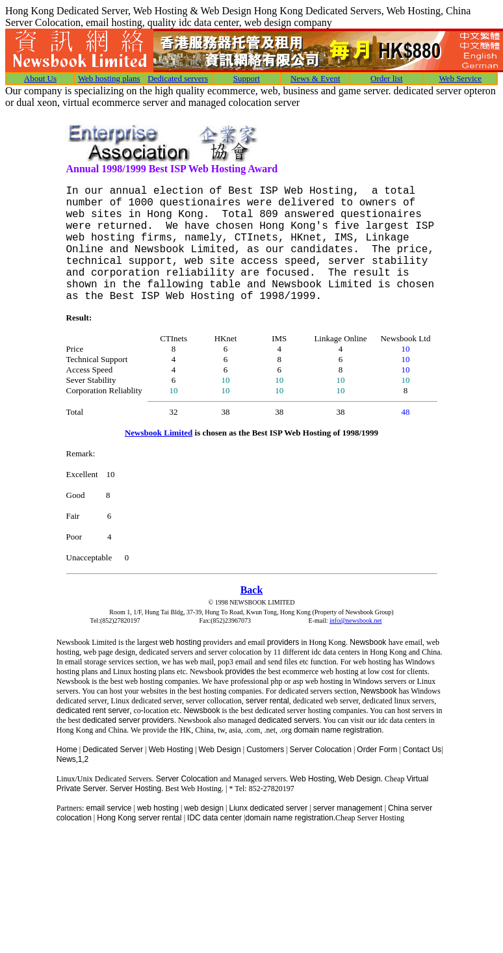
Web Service (460, 78)
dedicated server (111, 720)
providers (283, 642)
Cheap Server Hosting (369, 817)
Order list (386, 78)
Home (67, 749)
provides (239, 671)
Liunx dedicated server (268, 808)
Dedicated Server (114, 749)
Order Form (377, 749)
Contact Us (422, 749)
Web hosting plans (109, 78)
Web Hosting (171, 749)
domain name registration (289, 817)
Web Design (220, 749)
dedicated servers (289, 720)
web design (204, 808)
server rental (266, 700)
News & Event (315, 78)
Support (246, 78)
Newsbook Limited (158, 432)
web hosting (180, 642)
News (66, 759)
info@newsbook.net (355, 620)
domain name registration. (339, 730)
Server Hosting (135, 788)
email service (108, 808)
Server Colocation (321, 749)
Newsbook (368, 642)
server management (349, 808)
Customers (265, 749)
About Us (40, 78)
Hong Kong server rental (140, 817)
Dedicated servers (178, 78)
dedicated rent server (93, 710)
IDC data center (214, 817)
